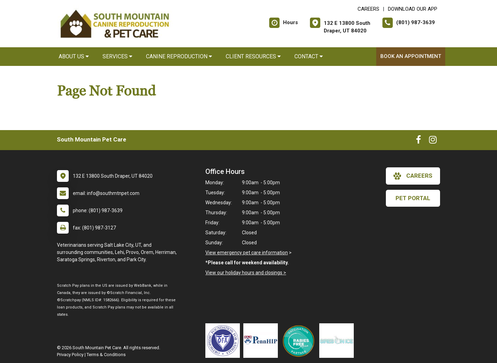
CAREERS (368, 9)
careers (412, 176)
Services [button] (117, 56)
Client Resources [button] (253, 56)
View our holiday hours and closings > (245, 272)
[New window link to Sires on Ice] (338, 340)
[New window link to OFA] (224, 340)
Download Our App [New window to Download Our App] (412, 9)
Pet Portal (413, 198)
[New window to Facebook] (418, 141)
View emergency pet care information (246, 252)
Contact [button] (308, 56)
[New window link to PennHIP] (262, 340)
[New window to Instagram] (433, 141)
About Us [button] (74, 56)
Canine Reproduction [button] (179, 56)
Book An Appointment (410, 56)
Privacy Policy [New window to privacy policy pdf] (70, 354)
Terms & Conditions (106, 354)
